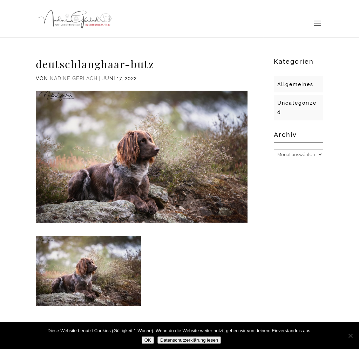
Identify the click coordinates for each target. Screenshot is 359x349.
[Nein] (350, 335)
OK (147, 340)
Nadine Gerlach (73, 78)
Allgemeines (295, 84)
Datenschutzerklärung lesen (189, 340)
